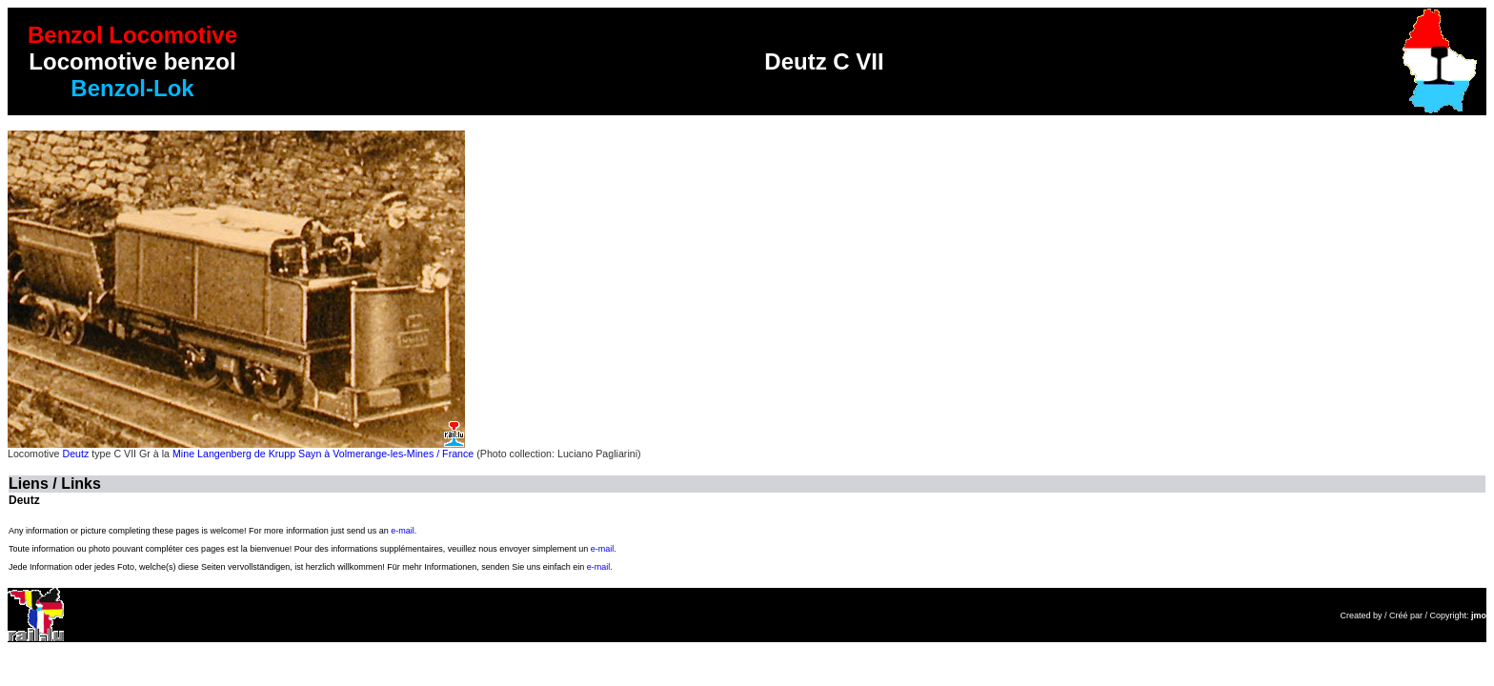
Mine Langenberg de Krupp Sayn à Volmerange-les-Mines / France (323, 453)
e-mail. (403, 530)
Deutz (75, 453)
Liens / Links (55, 483)
